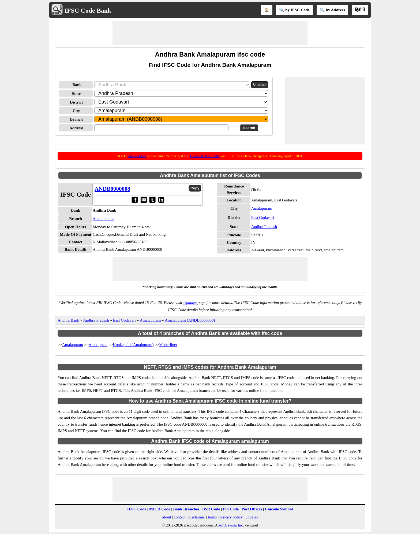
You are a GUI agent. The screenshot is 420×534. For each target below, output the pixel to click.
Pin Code (231, 509)
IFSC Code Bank (88, 10)
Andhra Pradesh (264, 226)
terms (212, 517)
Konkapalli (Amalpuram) (133, 345)
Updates (190, 302)
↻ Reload (260, 85)
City (76, 111)
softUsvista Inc (231, 525)
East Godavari (262, 217)
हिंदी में (360, 10)
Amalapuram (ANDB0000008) (190, 320)
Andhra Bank (137, 156)
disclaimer (196, 517)
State (76, 93)
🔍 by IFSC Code (294, 10)
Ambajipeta (98, 345)
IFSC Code (136, 509)
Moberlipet (168, 345)
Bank (76, 85)
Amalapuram (103, 218)
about (166, 517)
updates (252, 517)
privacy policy (231, 517)
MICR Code (159, 509)
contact (179, 517)
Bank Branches (186, 509)
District (76, 102)
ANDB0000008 (112, 189)
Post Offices (252, 509)
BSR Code (211, 509)
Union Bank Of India (205, 156)
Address (76, 128)
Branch (76, 119)
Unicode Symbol (279, 509)
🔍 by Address (332, 10)
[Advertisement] (210, 33)
